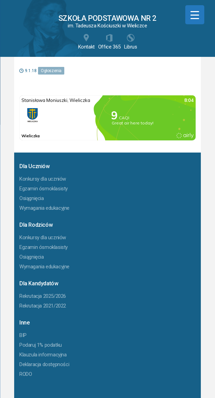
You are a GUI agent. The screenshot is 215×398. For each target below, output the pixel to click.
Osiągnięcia (31, 198)
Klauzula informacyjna (43, 355)
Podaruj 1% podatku (40, 345)
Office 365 (109, 42)
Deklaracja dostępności (44, 364)
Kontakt (86, 42)
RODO (25, 374)
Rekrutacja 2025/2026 (42, 296)
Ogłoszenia (51, 70)
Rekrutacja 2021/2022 (42, 306)
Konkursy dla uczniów (42, 179)
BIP (23, 335)
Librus (130, 42)
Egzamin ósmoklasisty (43, 188)
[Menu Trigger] (194, 14)
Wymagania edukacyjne (44, 208)
